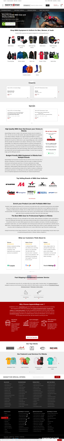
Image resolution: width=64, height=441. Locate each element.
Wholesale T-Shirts (7, 390)
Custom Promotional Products (39, 308)
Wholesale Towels (7, 406)
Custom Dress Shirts (22, 401)
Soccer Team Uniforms (51, 390)
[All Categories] (26, 5)
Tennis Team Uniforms (51, 404)
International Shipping (8, 426)
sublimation (24, 223)
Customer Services (7, 411)
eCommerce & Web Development (24, 413)
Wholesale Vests (7, 401)
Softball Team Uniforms (51, 387)
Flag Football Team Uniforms (52, 393)
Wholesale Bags (7, 398)
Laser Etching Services (36, 418)
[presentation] (58, 365)
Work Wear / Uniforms (19, 10)
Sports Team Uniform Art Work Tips (38, 426)
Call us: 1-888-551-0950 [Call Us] (48, 0)
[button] (30, 271)
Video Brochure (21, 426)
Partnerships (6, 421)
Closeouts (58, 0)
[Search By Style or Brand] (38, 5)
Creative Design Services (22, 416)
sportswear (25, 133)
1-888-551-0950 (12, 23)
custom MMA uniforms (35, 230)
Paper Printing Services (22, 421)
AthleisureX (39, 168)
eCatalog (49, 423)
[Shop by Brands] (6, 382)
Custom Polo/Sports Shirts (23, 398)
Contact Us (19, 0)
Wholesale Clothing (31, 10)
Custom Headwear (22, 403)
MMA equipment (24, 222)
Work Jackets (35, 403)
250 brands (17, 323)
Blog (48, 419)
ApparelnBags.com (23, 306)
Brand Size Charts (50, 416)
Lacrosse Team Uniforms (51, 398)
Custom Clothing (21, 395)
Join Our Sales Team (8, 432)
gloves (22, 143)
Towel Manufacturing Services (23, 429)
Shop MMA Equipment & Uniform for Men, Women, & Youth (32, 30)
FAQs (48, 424)
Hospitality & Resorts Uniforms (37, 395)
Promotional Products (6, 10)
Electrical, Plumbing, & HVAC (37, 396)
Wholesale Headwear (8, 393)
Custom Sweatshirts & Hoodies (23, 404)
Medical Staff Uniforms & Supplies (38, 385)
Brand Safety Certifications (52, 418)
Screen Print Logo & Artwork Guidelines (39, 429)
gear (25, 140)
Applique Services (36, 423)
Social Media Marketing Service (23, 418)
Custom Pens (21, 385)
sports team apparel (20, 310)
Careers (6, 429)
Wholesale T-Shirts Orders (37, 286)
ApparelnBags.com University (52, 411)
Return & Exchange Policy (8, 427)
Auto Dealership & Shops (37, 390)
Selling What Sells (50, 421)
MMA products (33, 164)
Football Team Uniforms (51, 388)
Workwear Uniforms (36, 382)
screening (32, 223)
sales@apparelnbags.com (51, 146)
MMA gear (14, 151)
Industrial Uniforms (36, 398)
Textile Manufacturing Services (23, 431)
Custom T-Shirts (21, 396)
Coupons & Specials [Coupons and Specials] (10, 0)
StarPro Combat (31, 168)
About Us (5, 0)
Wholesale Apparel (25, 286)
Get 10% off (4, 417)
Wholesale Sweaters (8, 403)
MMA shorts (19, 140)
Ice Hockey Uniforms (51, 403)
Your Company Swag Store (9, 387)
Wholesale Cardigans (8, 404)
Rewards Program (7, 419)
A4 (36, 168)
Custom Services (35, 424)
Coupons (32, 83)
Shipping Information (8, 424)
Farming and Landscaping (37, 393)
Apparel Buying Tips (51, 427)
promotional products (14, 313)
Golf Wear (49, 395)
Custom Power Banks (22, 387)
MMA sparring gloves (23, 166)
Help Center (15, 0)
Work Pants (35, 404)
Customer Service (42, 277)
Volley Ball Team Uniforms (52, 396)
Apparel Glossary (50, 429)
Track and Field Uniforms (51, 401)
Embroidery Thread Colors (37, 431)
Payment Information (51, 431)
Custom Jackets (21, 406)
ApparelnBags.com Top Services (23, 411)
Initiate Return (7, 416)
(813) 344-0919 (52, 149)
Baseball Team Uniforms (51, 385)
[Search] (47, 5)
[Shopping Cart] (61, 5)
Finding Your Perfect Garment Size (53, 413)
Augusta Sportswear (11, 169)
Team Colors (50, 426)
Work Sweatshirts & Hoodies (37, 406)
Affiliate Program (7, 423)
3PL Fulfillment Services (22, 419)
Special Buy (55, 0)
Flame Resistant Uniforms (37, 388)
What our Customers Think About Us (32, 238)
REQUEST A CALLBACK (51, 139)
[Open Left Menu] (3, 5)
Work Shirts (35, 401)
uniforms (32, 222)
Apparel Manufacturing (6, 13)
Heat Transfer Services (36, 416)
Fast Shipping (20, 277)
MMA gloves (7, 166)
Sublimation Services (36, 421)
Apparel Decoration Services (37, 411)
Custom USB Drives (22, 390)
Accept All (59, 439)
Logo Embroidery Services (37, 413)
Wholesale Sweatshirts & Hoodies (9, 395)
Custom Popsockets (22, 393)
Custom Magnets (21, 388)
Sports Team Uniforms (44, 10)
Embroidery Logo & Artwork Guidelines (39, 427)
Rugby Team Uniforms (51, 406)
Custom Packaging (22, 423)
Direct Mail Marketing (22, 424)
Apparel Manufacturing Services (23, 427)
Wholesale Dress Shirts (8, 396)
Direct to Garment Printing (37, 419)
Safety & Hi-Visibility (36, 387)
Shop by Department (8, 385)
